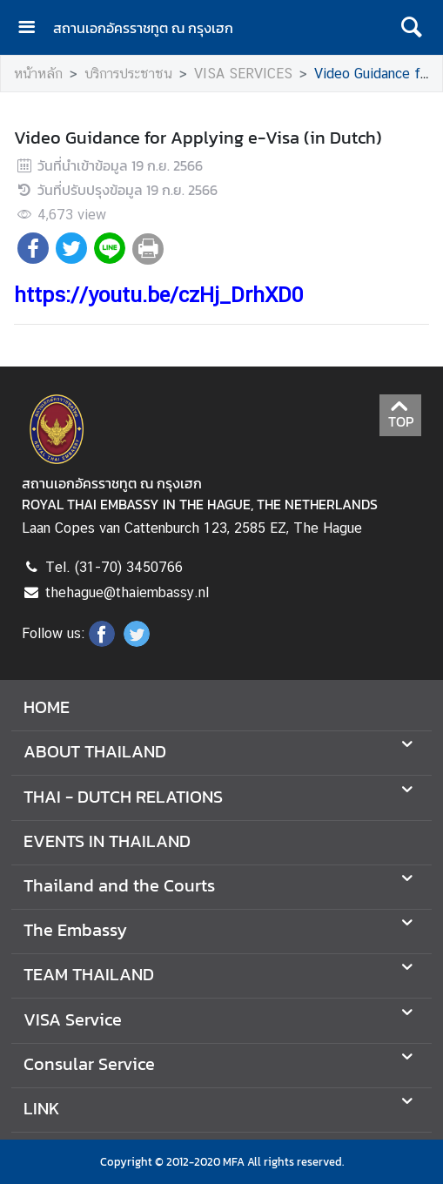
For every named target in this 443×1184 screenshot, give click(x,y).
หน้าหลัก (38, 73)
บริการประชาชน (128, 73)
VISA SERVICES (243, 73)
